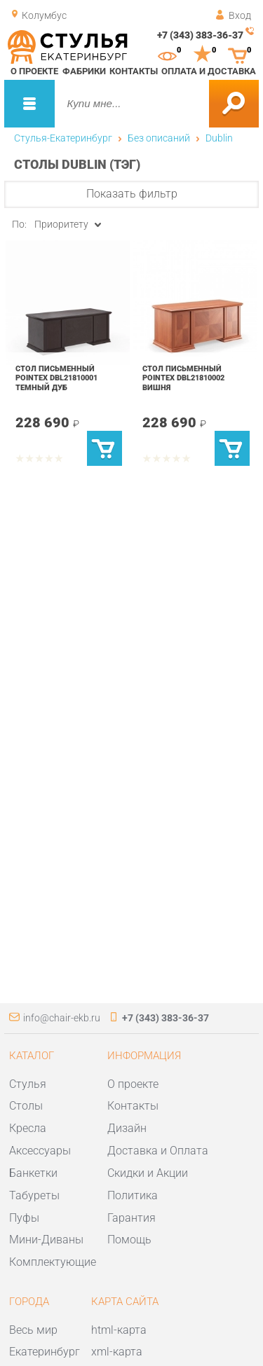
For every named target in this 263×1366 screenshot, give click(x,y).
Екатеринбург (44, 1351)
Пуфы (24, 1217)
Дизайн (127, 1128)
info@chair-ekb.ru (61, 1017)
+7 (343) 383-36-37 (200, 35)
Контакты (133, 71)
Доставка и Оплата (157, 1150)
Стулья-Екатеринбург (63, 138)
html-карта (119, 1330)
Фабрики (84, 71)
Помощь (129, 1239)
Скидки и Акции (147, 1173)
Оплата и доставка (208, 71)
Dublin (219, 138)
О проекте (34, 71)
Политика (132, 1195)
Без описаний (159, 138)
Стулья (27, 1084)
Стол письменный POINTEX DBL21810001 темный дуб (56, 378)
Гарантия (131, 1217)
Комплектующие (52, 1262)
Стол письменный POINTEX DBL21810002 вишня (183, 378)
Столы (26, 1105)
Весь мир (33, 1330)
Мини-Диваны (46, 1239)
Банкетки (33, 1173)
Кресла (27, 1128)
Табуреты (34, 1195)
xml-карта (116, 1351)
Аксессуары (40, 1150)
